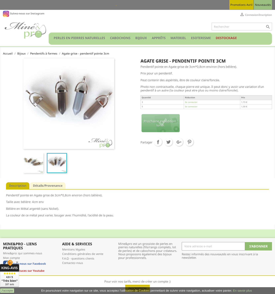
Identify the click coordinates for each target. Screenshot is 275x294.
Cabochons (120, 38)
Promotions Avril (241, 5)
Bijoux (141, 38)
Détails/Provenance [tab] (48, 185)
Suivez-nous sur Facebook (28, 264)
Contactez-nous (72, 263)
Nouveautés (263, 5)
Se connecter (191, 102)
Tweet (168, 142)
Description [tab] (17, 185)
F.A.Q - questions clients (78, 258)
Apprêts (159, 38)
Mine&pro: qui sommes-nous (22, 253)
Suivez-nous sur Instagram (27, 13)
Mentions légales (73, 249)
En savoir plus (242, 290)
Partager (158, 142)
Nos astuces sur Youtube (27, 271)
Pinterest (189, 142)
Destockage (226, 38)
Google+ (179, 142)
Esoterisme (201, 38)
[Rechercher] (242, 27)
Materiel (178, 38)
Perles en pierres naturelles (79, 38)
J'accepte (7, 290)
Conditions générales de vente (82, 254)
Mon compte (11, 258)
